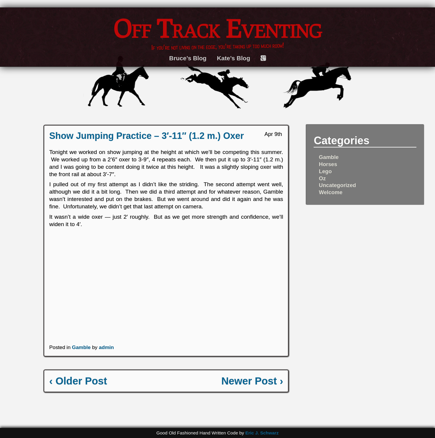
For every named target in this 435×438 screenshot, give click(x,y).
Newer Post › (252, 381)
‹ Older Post (78, 381)
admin (106, 347)
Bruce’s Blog (187, 58)
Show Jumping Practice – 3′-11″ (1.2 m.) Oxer (146, 136)
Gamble (81, 347)
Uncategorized (337, 185)
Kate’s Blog (233, 58)
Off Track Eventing (217, 28)
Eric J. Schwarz (262, 432)
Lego (325, 171)
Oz (322, 178)
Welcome (331, 192)
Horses (328, 164)
